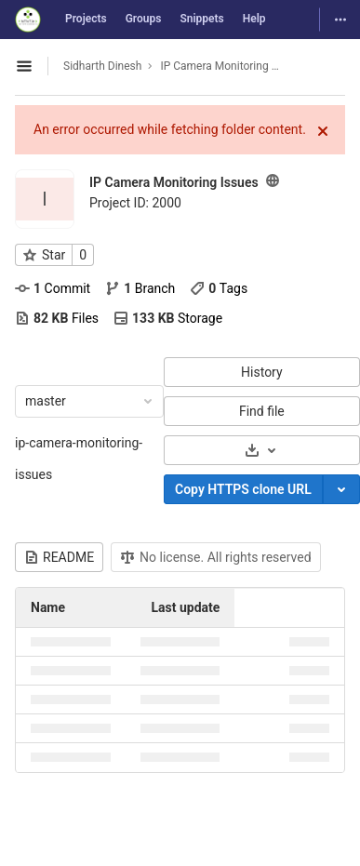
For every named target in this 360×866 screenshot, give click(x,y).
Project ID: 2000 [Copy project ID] (135, 202)
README (59, 557)
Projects (86, 18)
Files (57, 318)
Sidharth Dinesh (102, 66)
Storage (167, 318)
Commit (52, 288)
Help (254, 18)
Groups (144, 18)
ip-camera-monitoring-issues (78, 458)
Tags (218, 288)
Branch (140, 288)
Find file (262, 411)
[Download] (262, 450)
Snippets (201, 18)
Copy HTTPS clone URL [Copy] (243, 489)
